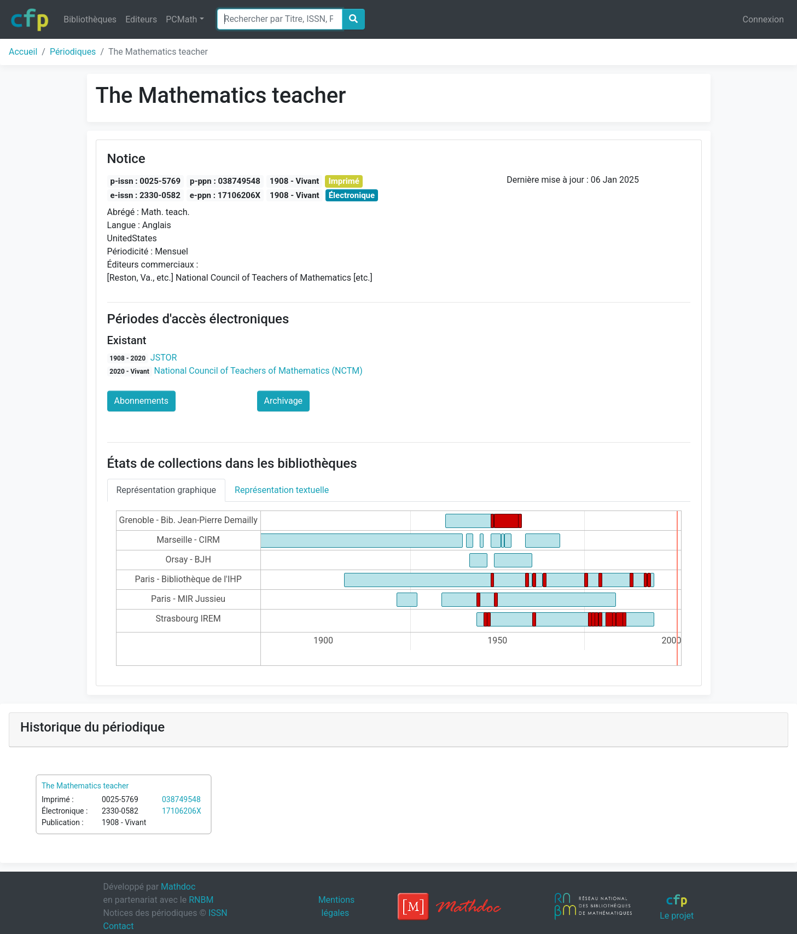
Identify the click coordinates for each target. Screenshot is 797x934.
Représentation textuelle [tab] (282, 490)
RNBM (201, 900)
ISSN (218, 913)
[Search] (279, 19)
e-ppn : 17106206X (225, 195)
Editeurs (141, 19)
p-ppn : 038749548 (225, 181)
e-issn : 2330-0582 (145, 195)
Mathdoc (178, 886)
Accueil (23, 52)
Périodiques (73, 52)
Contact (118, 926)
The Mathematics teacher (85, 785)
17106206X (181, 811)
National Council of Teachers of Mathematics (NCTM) (258, 371)
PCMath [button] (181, 19)
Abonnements (141, 401)
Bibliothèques (90, 19)
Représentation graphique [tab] (167, 490)
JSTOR (163, 357)
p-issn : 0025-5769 (145, 181)
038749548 (181, 799)
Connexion (763, 19)
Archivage (283, 401)
